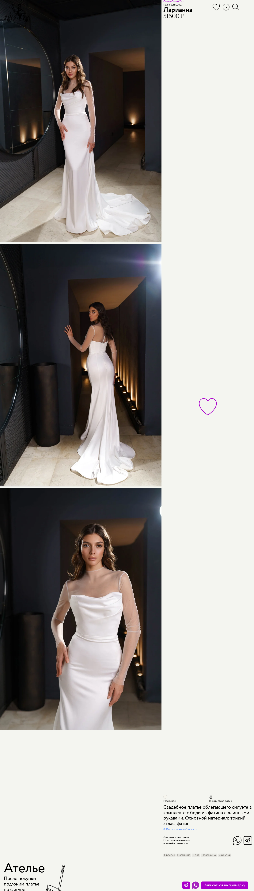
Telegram (248, 840)
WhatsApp (237, 840)
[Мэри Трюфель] (17, 13)
